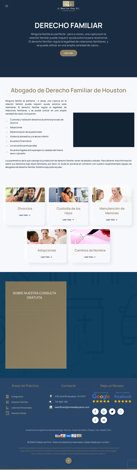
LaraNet (105, 442)
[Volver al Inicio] (68, 6)
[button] (6, 6)
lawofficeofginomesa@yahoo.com (72, 407)
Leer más (68, 53)
